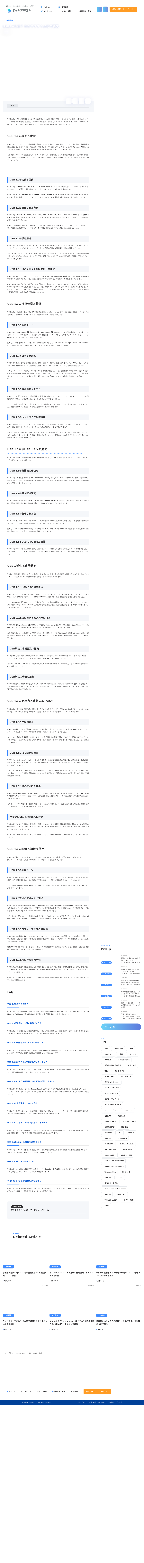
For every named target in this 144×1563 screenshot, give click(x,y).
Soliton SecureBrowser (115, 1164)
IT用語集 (9, 20)
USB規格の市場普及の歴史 (24, 170)
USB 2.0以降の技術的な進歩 (24, 186)
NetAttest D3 (130, 1153)
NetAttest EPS (111, 1153)
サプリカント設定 (129, 1125)
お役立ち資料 (117, 9)
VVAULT (108, 1181)
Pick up (12, 1547)
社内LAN (108, 1119)
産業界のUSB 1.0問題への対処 (25, 189)
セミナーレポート (111, 1097)
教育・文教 (131, 1069)
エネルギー (109, 1057)
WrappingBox (110, 1175)
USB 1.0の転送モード (22, 131)
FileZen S (127, 1175)
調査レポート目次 (111, 1186)
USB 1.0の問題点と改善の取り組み (25, 176)
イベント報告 (42, 1547)
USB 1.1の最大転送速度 (23, 150)
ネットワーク (109, 1080)
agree (131, 1558)
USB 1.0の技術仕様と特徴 (22, 128)
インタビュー (26, 1547)
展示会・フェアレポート (113, 1102)
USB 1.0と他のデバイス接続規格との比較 (29, 125)
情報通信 (108, 1063)
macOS (132, 1136)
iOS (120, 1136)
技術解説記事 (109, 1130)
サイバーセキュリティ (113, 1108)
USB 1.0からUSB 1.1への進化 (23, 144)
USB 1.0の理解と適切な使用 (22, 192)
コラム (120, 1181)
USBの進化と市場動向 (20, 160)
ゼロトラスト (126, 1080)
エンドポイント (120, 1074)
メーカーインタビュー (113, 1091)
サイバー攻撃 (129, 1203)
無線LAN (121, 1119)
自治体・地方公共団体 (113, 1069)
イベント (130, 9)
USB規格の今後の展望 (22, 173)
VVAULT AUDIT (111, 1203)
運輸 (120, 1057)
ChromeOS (123, 1142)
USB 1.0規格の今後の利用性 (24, 205)
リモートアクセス (111, 1113)
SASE (107, 1209)
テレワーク (128, 1113)
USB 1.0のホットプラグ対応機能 (26, 141)
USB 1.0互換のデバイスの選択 (25, 199)
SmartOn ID (110, 1158)
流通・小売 (118, 1052)
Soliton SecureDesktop (115, 1169)
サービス (132, 1057)
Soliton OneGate (127, 1147)
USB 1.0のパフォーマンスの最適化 (27, 202)
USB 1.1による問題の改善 (24, 182)
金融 (106, 1052)
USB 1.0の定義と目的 (22, 115)
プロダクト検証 (110, 1125)
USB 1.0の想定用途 (21, 122)
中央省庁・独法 (123, 1063)
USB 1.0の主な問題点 (22, 179)
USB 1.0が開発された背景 (24, 118)
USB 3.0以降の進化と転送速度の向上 (28, 166)
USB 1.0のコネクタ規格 (23, 134)
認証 (106, 1074)
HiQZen (108, 1198)
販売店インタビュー (112, 1085)
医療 (130, 1052)
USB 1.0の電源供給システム (24, 138)
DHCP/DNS (109, 1147)
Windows (109, 1136)
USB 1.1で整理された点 (23, 154)
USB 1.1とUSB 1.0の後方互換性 (26, 157)
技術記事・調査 (59, 1547)
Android (108, 1142)
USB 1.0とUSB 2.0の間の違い (25, 163)
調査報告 (124, 1130)
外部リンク (122, 1198)
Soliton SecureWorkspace (116, 1192)
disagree (114, 1558)
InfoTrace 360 (128, 1158)
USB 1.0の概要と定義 (20, 112)
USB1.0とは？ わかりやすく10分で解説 (29, 1509)
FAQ (14, 208)
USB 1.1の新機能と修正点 (24, 147)
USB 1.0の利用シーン (22, 195)
